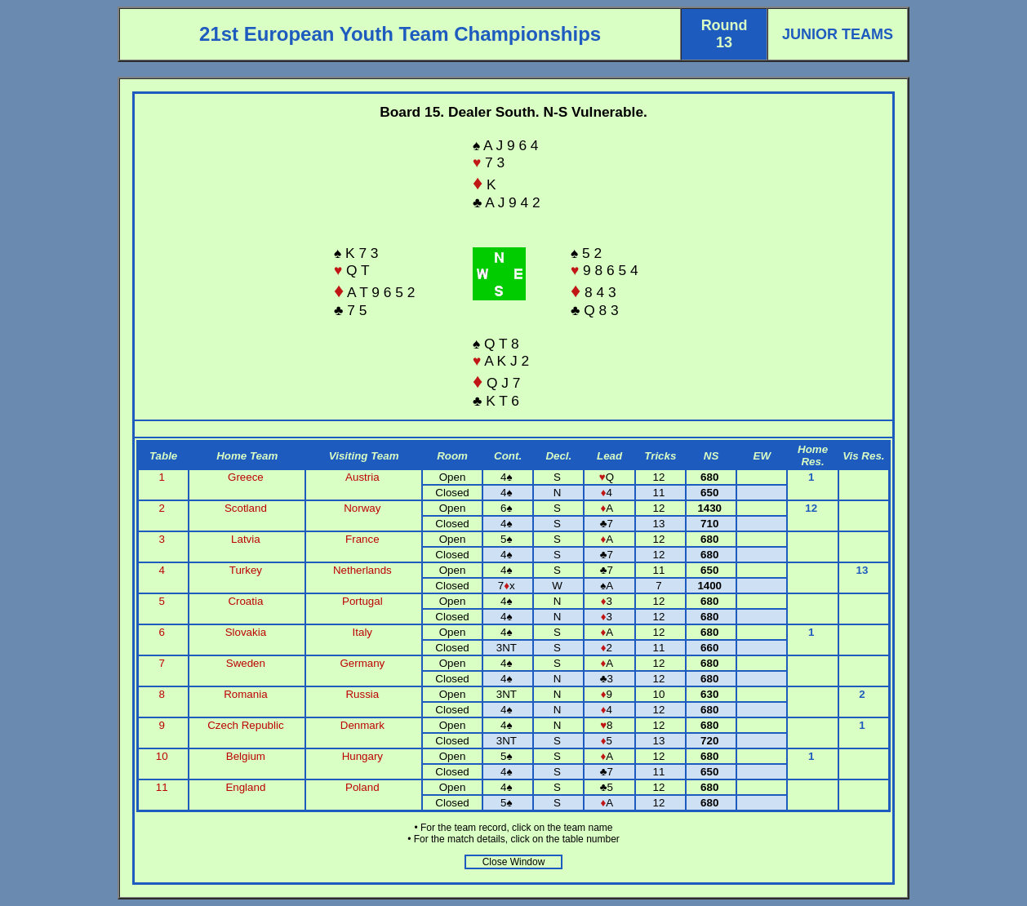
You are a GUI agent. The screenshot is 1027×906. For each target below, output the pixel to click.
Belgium (245, 756)
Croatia (245, 601)
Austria (362, 477)
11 (163, 787)
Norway (362, 508)
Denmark (362, 725)
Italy (362, 632)
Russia (362, 694)
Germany (362, 663)
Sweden (245, 663)
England (245, 787)
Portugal (362, 601)
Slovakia (245, 632)
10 (163, 756)
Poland (362, 787)
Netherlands (362, 570)
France (362, 539)
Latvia (245, 539)
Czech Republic (245, 725)
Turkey (245, 570)
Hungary (362, 756)
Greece (246, 477)
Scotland (246, 508)
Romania (245, 694)
